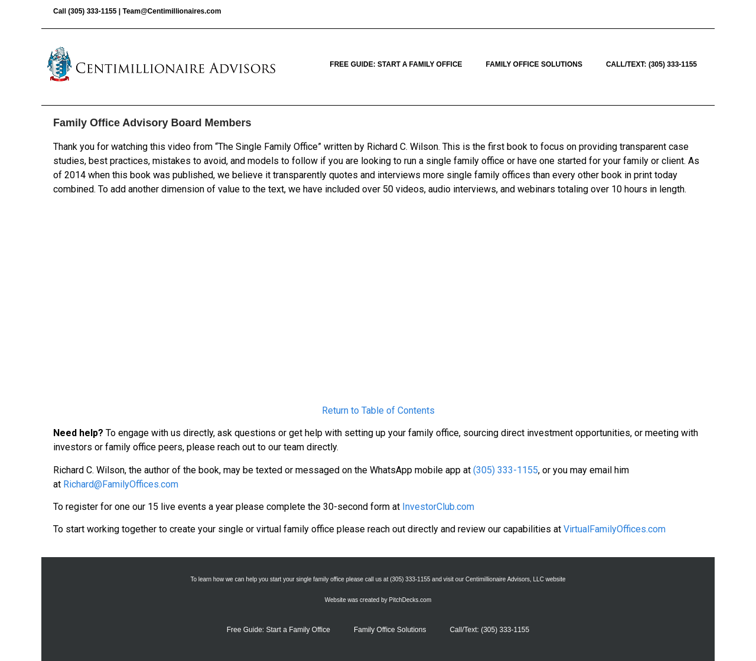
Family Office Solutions (534, 64)
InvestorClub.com (438, 506)
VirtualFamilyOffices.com (614, 529)
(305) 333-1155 (92, 11)
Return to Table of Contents (378, 410)
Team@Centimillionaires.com (171, 11)
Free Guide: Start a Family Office (396, 64)
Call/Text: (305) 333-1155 (651, 64)
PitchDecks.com (410, 600)
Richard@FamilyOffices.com (120, 484)
